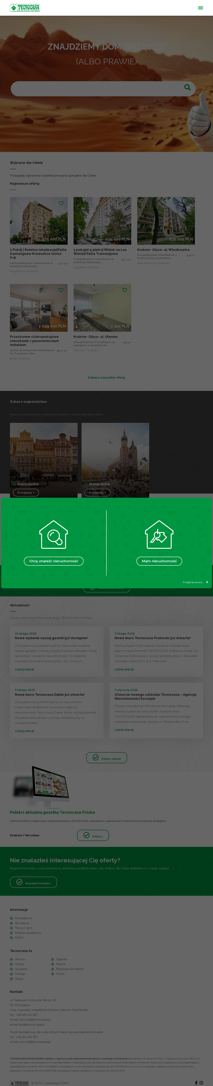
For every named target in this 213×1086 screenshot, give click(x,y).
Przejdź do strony (195, 582)
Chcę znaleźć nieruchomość (53, 561)
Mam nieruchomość (159, 561)
